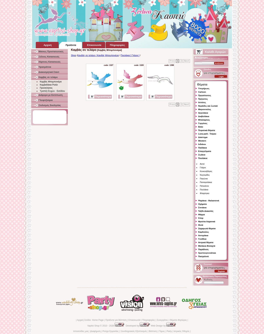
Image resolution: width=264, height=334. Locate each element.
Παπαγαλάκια (206, 182)
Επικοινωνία (134, 320)
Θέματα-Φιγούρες (178, 320)
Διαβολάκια (203, 116)
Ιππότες (202, 102)
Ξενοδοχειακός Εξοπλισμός (133, 331)
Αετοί (202, 164)
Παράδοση (203, 249)
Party (169, 331)
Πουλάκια (202, 158)
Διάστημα (202, 137)
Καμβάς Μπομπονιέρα (51, 81)
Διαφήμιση (95, 331)
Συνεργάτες (162, 320)
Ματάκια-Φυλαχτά (206, 246)
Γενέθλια (202, 239)
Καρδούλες (203, 232)
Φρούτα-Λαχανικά (206, 221)
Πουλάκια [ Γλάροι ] (130, 55)
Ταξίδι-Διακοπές (205, 211)
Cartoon (202, 92)
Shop (73, 55)
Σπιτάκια (202, 207)
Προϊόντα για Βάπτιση (116, 320)
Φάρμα (201, 214)
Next (186, 61)
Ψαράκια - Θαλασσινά (208, 200)
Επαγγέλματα (204, 151)
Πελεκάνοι (204, 186)
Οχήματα (202, 204)
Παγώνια (204, 178)
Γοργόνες (202, 123)
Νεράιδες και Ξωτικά (208, 106)
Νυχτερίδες (205, 175)
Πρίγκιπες (203, 99)
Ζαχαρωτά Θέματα (207, 228)
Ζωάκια (201, 155)
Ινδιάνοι (202, 144)
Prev (172, 61)
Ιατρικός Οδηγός (182, 331)
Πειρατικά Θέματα (206, 130)
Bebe (200, 127)
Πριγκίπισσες (204, 95)
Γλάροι (203, 167)
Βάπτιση (153, 331)
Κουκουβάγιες (206, 171)
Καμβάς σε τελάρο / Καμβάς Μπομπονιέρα (98, 55)
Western (202, 141)
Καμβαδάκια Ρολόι (49, 85)
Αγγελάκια (203, 113)
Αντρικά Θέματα (205, 242)
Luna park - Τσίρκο (207, 134)
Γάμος (162, 331)
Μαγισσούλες (204, 109)
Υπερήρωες (204, 88)
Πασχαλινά (203, 256)
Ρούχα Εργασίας (110, 331)
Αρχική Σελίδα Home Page (90, 320)
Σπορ (200, 218)
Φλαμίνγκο (204, 193)
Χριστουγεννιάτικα (207, 253)
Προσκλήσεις (46, 88)
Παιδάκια (202, 148)
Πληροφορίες (148, 320)
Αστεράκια (203, 235)
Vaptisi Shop (93, 325)
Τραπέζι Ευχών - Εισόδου (52, 91)
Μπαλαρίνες (204, 120)
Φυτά (200, 225)
